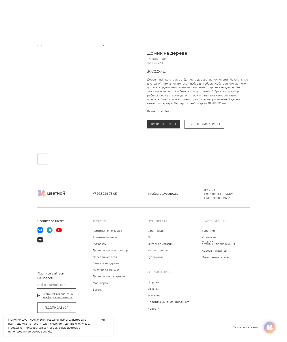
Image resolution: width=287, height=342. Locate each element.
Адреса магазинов (214, 250)
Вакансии (154, 288)
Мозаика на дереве (106, 263)
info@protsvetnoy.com (165, 193)
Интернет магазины (161, 244)
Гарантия (208, 230)
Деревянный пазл (105, 257)
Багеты (97, 289)
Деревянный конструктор (110, 250)
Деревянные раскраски (109, 276)
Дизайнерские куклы (107, 270)
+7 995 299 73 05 (105, 193)
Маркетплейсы (158, 250)
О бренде (154, 282)
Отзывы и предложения (218, 244)
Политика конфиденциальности (169, 302)
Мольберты (100, 283)
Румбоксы (99, 244)
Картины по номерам (107, 230)
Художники (155, 257)
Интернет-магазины (215, 257)
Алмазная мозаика (105, 237)
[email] (56, 285)
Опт (150, 237)
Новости (153, 308)
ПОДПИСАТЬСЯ (56, 307)
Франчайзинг (157, 230)
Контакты (154, 295)
